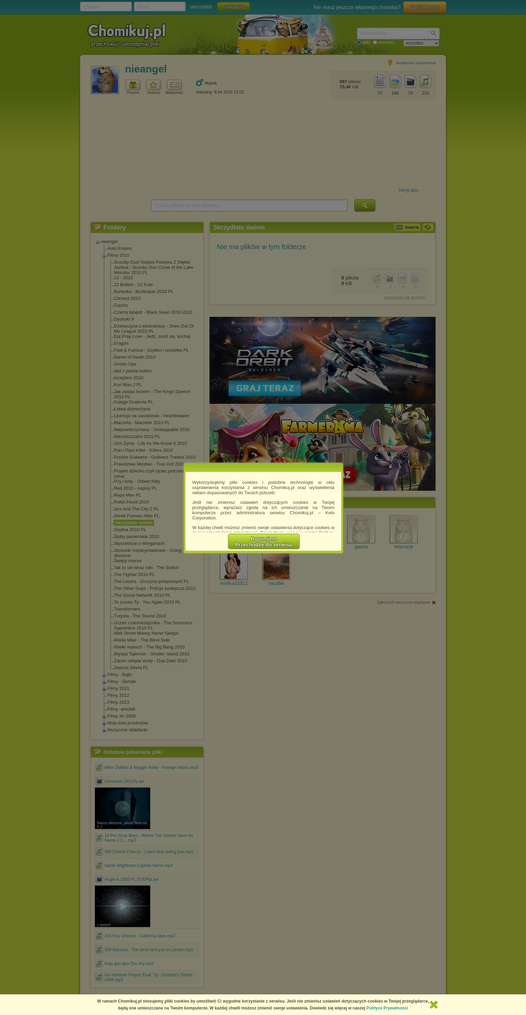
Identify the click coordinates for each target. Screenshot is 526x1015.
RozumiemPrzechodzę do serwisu (264, 541)
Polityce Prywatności (387, 1008)
